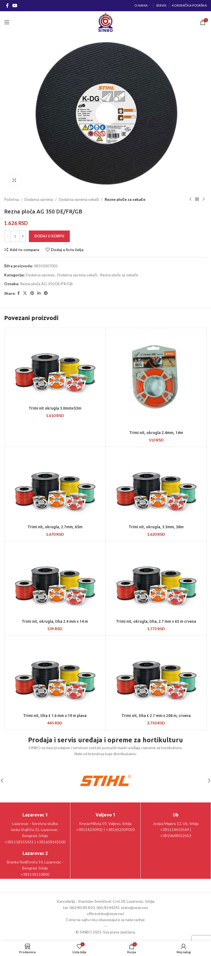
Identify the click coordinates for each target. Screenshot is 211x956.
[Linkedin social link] (39, 293)
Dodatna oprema (38, 199)
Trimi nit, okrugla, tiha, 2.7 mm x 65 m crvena (156, 621)
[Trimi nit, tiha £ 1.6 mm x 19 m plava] (55, 674)
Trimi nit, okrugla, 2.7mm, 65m (54, 527)
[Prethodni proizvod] (190, 199)
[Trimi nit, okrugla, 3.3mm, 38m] (156, 485)
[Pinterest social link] (32, 293)
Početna (11, 199)
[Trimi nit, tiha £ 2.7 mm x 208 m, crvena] (156, 674)
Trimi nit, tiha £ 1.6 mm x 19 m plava (55, 715)
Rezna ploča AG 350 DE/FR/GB (46, 283)
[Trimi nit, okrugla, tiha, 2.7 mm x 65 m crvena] (156, 579)
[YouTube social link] (14, 5)
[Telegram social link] (45, 293)
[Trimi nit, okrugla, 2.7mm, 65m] (55, 485)
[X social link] (25, 293)
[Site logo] (105, 22)
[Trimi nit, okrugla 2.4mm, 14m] (156, 378)
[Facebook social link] (7, 5)
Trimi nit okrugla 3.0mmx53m (55, 408)
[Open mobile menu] (6, 22)
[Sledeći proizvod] (203, 199)
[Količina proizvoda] (15, 236)
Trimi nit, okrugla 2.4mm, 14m (156, 432)
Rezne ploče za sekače (125, 199)
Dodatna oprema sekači (79, 199)
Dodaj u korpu (49, 236)
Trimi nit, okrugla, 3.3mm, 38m (156, 527)
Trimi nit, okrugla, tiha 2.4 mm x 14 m (55, 621)
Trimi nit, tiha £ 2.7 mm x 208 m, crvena (156, 715)
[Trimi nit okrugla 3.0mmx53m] (55, 366)
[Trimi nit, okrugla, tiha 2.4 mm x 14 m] (55, 579)
